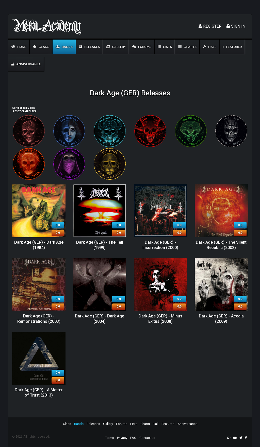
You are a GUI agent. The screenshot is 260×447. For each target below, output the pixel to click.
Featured (232, 47)
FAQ (133, 438)
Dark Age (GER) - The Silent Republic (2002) (221, 245)
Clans (41, 47)
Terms (109, 438)
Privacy (122, 438)
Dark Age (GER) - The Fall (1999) (99, 245)
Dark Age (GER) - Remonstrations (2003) (38, 319)
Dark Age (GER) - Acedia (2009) (221, 319)
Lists (165, 47)
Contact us (147, 438)
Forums (141, 47)
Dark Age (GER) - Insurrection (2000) (160, 245)
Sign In (235, 26)
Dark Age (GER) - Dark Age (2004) (99, 319)
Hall (209, 47)
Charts (187, 47)
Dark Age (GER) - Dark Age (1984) (38, 245)
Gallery (116, 47)
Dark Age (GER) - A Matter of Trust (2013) (39, 392)
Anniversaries (26, 64)
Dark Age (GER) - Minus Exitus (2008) (160, 319)
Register (210, 26)
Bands (64, 47)
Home (18, 47)
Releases (89, 47)
